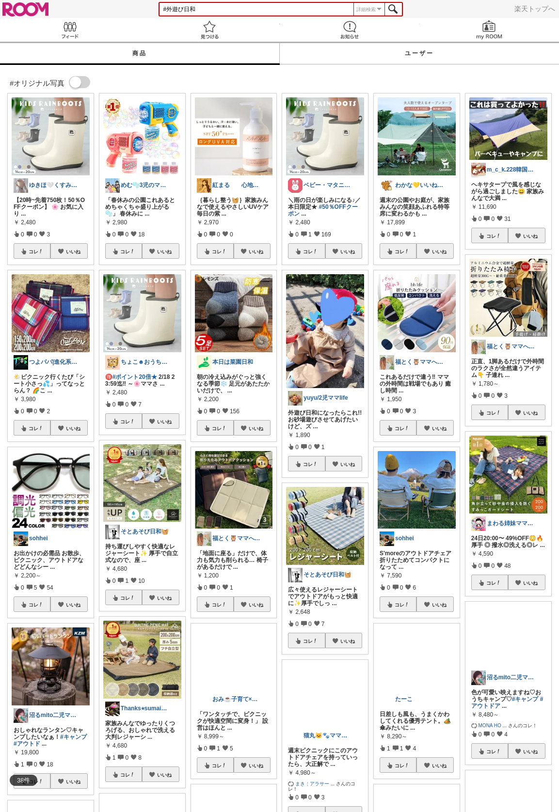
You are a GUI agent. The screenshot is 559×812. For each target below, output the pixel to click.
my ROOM (489, 30)
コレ (36, 251)
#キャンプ (73, 737)
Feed (70, 30)
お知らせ (349, 30)
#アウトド (27, 743)
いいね (73, 251)
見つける (209, 30)
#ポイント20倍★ (134, 377)
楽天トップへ (534, 9)
